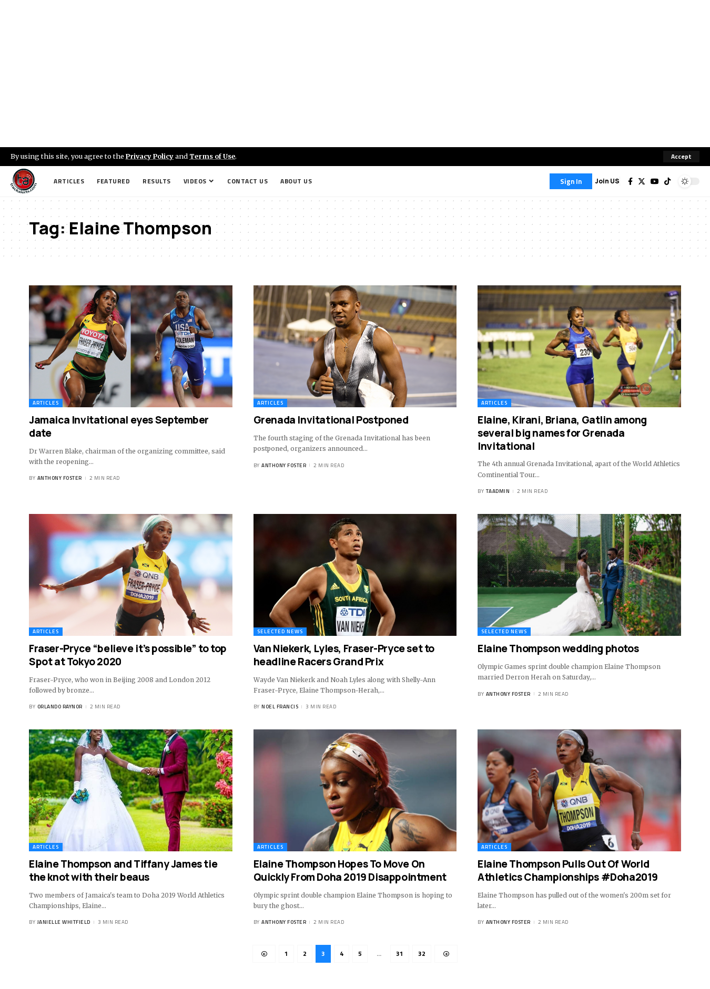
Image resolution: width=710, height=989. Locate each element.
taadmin (498, 491)
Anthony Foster (59, 478)
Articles (46, 403)
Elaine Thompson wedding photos (558, 648)
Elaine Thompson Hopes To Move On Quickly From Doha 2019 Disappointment (350, 870)
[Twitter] (641, 181)
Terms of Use (214, 156)
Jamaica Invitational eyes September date (119, 426)
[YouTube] (655, 181)
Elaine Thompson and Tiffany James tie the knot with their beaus (123, 870)
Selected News (280, 631)
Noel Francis (279, 706)
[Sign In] (571, 181)
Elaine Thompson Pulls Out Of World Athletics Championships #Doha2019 (568, 870)
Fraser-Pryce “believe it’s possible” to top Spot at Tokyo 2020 (128, 655)
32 (421, 954)
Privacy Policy (150, 156)
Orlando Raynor (60, 706)
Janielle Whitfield (63, 922)
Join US (607, 181)
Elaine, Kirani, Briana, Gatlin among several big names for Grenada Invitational (562, 432)
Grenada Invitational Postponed (331, 420)
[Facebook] (630, 181)
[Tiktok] (667, 181)
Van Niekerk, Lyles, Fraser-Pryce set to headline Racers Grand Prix (343, 655)
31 (399, 954)
